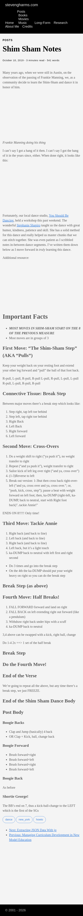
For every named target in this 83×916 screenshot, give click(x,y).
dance (8, 819)
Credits (27, 26)
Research (61, 23)
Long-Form (42, 23)
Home (9, 23)
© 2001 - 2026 (15, 910)
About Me (12, 26)
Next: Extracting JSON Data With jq (32, 830)
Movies (23, 19)
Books (23, 15)
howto (39, 819)
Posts (21, 11)
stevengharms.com (21, 5)
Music (22, 23)
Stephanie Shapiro (28, 225)
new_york (24, 819)
